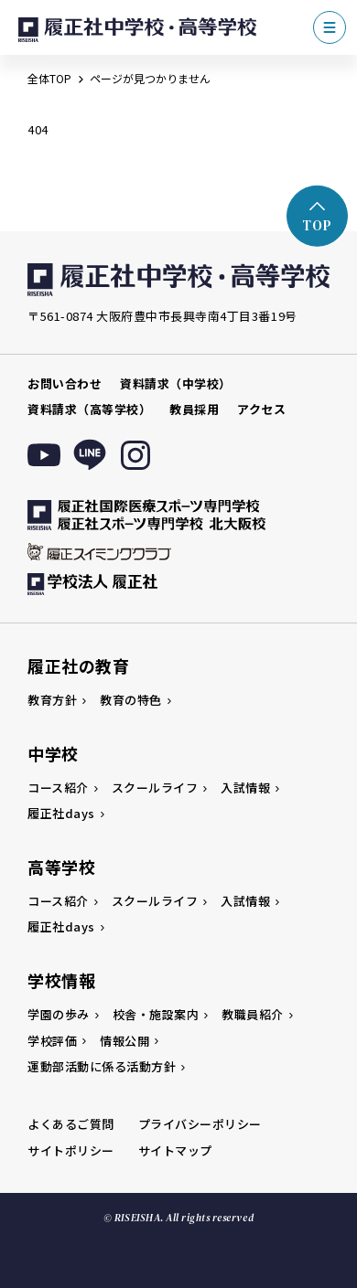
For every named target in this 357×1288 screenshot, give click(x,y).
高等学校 (61, 866)
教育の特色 (131, 699)
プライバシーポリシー (200, 1124)
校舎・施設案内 (156, 1014)
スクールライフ (155, 787)
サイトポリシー (70, 1150)
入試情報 (245, 787)
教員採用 (194, 409)
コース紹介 (58, 787)
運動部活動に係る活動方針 (101, 1066)
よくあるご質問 (70, 1124)
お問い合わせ (64, 383)
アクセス (261, 409)
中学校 (53, 753)
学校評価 (52, 1040)
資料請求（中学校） (176, 383)
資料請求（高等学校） (89, 409)
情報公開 (124, 1040)
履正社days (61, 813)
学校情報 (61, 980)
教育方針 (52, 699)
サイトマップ (175, 1150)
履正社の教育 (78, 665)
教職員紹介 (253, 1014)
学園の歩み (58, 1014)
